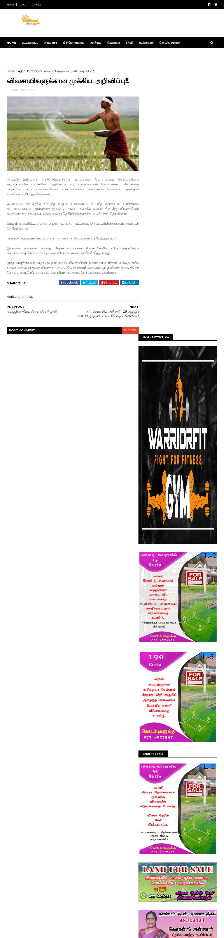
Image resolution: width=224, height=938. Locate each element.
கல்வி (129, 42)
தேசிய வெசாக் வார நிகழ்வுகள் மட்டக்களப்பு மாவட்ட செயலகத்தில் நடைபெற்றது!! (183, 738)
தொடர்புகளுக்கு (169, 42)
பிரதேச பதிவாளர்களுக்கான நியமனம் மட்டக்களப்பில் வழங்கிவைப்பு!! (184, 719)
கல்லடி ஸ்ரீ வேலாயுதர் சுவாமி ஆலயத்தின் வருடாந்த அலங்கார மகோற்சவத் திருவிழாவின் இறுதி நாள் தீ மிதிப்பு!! (187, 822)
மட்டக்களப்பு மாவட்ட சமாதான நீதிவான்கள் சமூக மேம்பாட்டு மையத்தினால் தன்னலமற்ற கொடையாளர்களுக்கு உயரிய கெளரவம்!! (186, 758)
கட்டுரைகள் (146, 42)
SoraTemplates (31, 932)
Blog (64, 932)
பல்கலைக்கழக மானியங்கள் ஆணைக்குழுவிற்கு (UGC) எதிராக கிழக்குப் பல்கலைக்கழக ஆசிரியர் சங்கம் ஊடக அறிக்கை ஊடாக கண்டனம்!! (186, 841)
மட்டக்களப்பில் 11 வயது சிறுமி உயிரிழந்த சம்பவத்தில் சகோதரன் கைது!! (187, 859)
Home (11, 4)
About (23, 4)
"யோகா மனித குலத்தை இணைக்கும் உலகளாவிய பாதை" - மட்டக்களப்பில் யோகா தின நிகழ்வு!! (184, 778)
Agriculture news (30, 71)
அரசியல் (96, 42)
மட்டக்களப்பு (30, 42)
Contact (36, 4)
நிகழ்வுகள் (113, 42)
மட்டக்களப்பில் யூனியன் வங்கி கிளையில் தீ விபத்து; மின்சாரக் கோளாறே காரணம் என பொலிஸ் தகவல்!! (187, 879)
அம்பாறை (51, 42)
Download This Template (32, 53)
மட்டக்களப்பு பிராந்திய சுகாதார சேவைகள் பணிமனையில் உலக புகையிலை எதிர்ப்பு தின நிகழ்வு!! (187, 896)
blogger (127, 328)
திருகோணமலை (73, 42)
